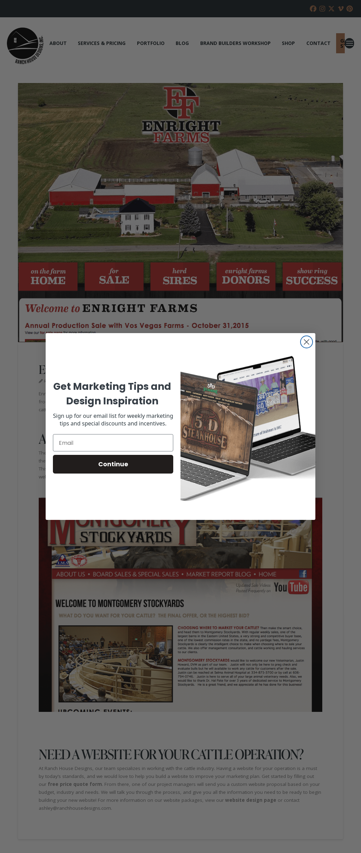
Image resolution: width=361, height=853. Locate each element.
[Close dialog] (306, 342)
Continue (113, 464)
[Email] (113, 442)
